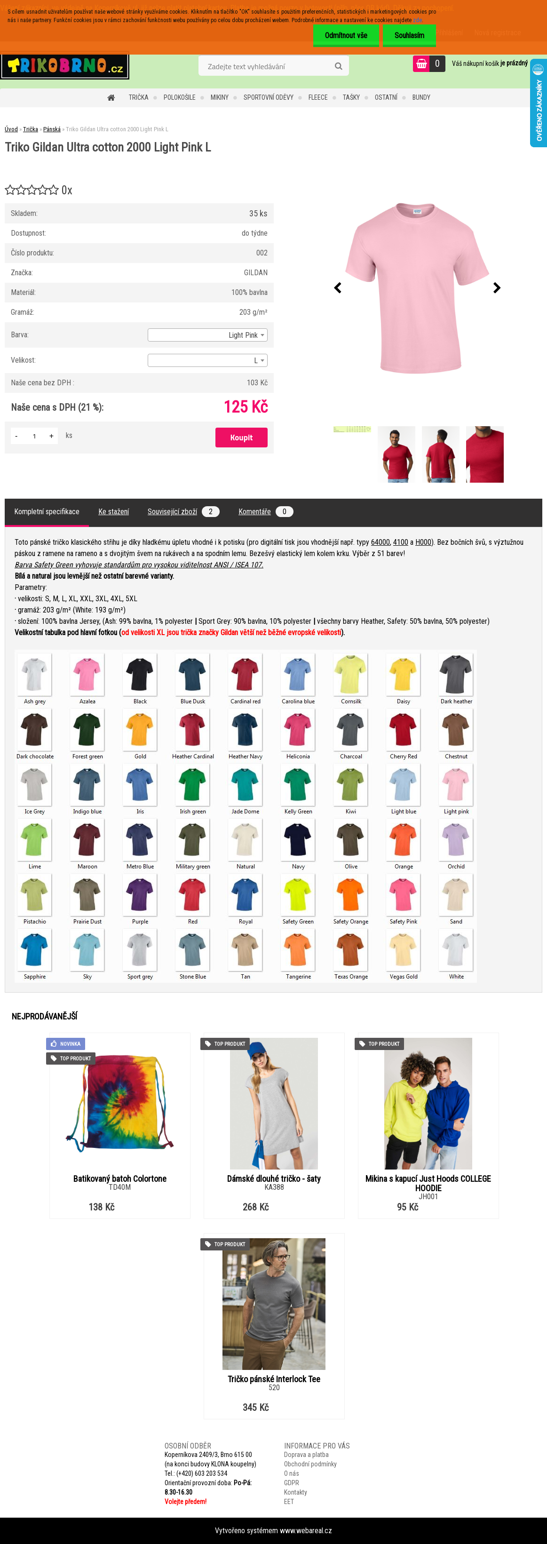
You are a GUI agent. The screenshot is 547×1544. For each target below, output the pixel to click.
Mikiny (220, 97)
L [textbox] (256, 360)
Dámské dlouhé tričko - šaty (274, 1179)
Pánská (52, 129)
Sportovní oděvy (268, 97)
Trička (139, 97)
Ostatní (386, 97)
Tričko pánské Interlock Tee (274, 1379)
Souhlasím (409, 35)
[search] (338, 66)
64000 (380, 542)
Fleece (318, 97)
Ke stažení (113, 511)
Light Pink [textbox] (243, 335)
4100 (400, 542)
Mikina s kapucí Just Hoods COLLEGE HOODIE (428, 1183)
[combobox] (207, 335)
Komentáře (265, 511)
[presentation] (337, 288)
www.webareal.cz (306, 1530)
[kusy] (34, 436)
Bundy (421, 97)
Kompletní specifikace (46, 511)
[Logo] (64, 64)
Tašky (351, 97)
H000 (423, 542)
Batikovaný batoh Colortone (119, 1179)
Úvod (11, 129)
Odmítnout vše (346, 35)
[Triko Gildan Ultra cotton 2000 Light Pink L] (417, 288)
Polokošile (180, 97)
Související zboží (184, 511)
